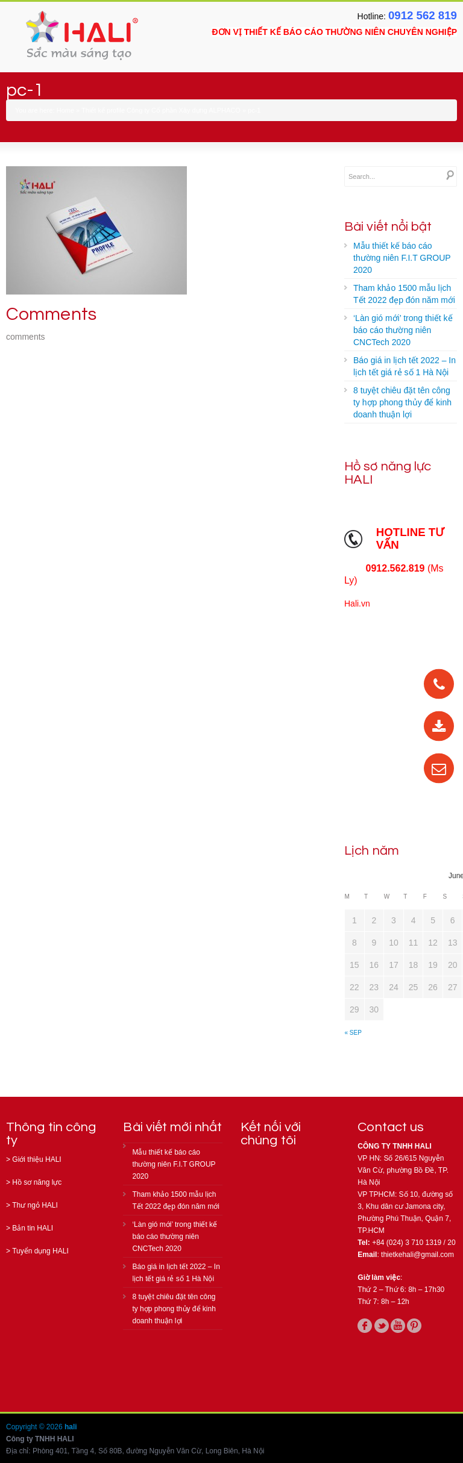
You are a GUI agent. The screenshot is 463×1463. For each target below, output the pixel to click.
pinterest (414, 1325)
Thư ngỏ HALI (35, 1205)
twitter (381, 1325)
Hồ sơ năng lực (36, 1182)
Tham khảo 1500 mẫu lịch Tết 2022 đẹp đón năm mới (404, 294)
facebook (364, 1325)
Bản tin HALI (32, 1228)
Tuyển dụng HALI (40, 1251)
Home (65, 110)
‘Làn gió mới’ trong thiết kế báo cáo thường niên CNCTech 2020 (403, 330)
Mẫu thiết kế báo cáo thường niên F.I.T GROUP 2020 (402, 258)
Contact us (390, 1127)
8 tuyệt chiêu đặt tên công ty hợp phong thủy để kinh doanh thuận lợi (402, 402)
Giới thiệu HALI (36, 1159)
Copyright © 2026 (35, 1427)
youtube (398, 1325)
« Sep (353, 1032)
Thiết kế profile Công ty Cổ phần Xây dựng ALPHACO (161, 110)
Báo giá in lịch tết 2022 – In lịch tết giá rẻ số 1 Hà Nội (404, 366)
